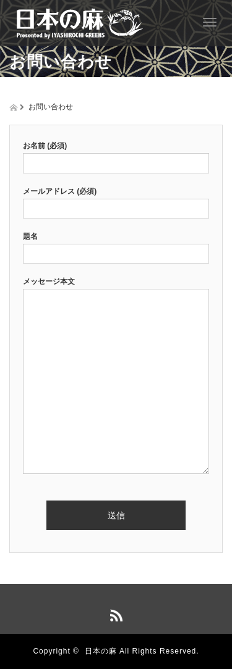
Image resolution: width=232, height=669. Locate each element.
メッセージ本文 (116, 376)
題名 (116, 245)
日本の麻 (101, 651)
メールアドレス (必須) (116, 200)
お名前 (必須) (116, 154)
